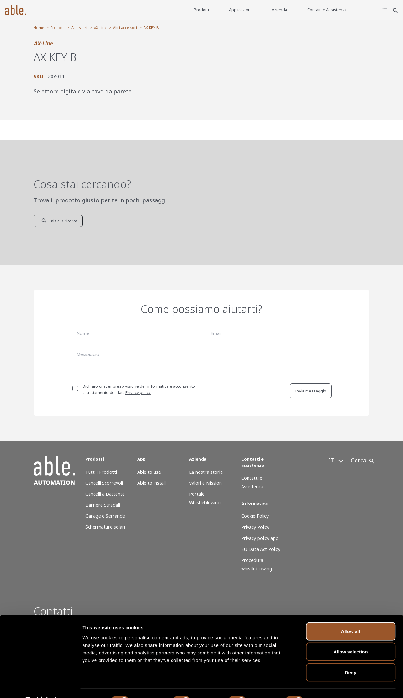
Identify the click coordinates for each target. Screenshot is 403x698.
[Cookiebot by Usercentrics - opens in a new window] (40, 685)
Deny (351, 656)
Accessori (79, 27)
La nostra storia (206, 472)
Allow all (350, 615)
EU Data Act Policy (260, 549)
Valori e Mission (205, 483)
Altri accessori (125, 27)
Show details (329, 685)
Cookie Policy (255, 516)
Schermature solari (105, 527)
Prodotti (201, 10)
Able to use (149, 472)
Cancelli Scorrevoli (104, 483)
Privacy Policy (255, 527)
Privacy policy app (260, 538)
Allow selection (350, 636)
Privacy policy (138, 392)
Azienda (279, 10)
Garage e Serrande (105, 516)
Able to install (151, 483)
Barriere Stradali (102, 505)
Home (39, 27)
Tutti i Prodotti (101, 472)
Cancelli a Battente (105, 494)
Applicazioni (240, 10)
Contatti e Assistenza (326, 10)
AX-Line (100, 27)
